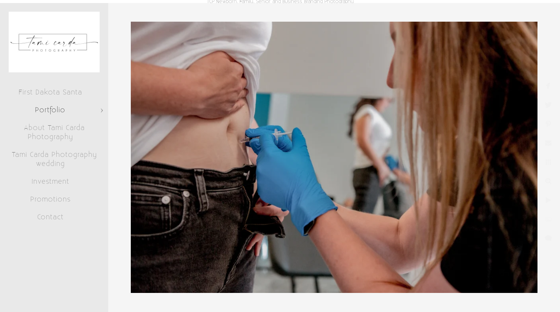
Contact (50, 217)
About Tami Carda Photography (54, 132)
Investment (50, 181)
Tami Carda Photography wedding (54, 159)
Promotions (50, 199)
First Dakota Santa (50, 92)
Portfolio (50, 110)
